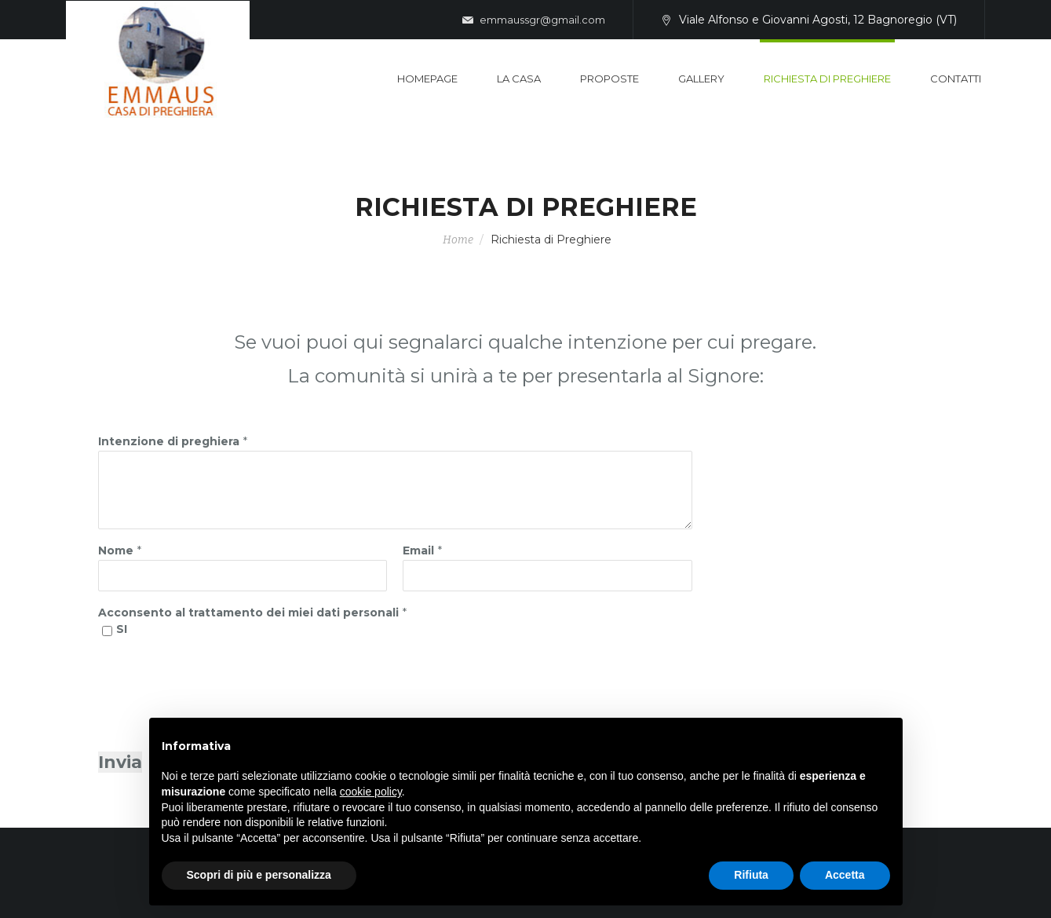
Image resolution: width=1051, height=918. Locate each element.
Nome (115, 550)
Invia (120, 762)
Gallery (701, 78)
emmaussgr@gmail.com (533, 20)
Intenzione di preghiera (168, 441)
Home (458, 240)
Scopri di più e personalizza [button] (259, 875)
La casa (519, 78)
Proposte (609, 78)
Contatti (955, 78)
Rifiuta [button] (751, 875)
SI (121, 629)
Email (418, 550)
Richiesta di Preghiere (827, 78)
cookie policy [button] (371, 791)
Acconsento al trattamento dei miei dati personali (248, 612)
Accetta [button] (845, 875)
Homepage (427, 78)
